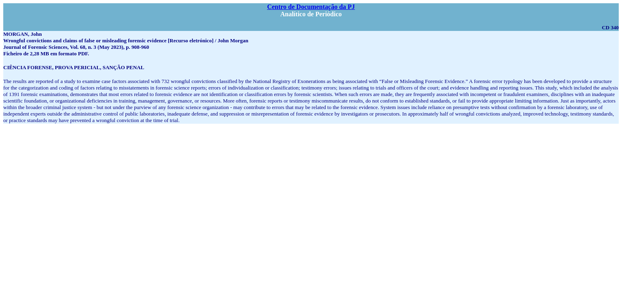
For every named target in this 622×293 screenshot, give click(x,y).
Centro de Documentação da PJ (311, 6)
